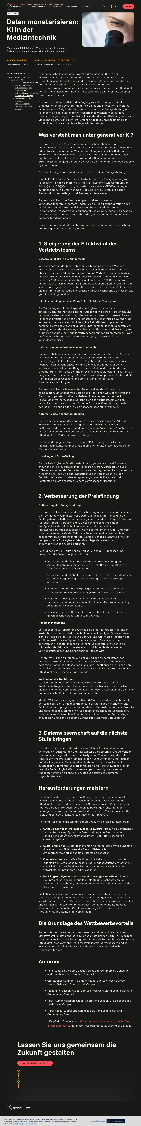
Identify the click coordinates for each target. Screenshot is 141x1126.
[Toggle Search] (104, 6)
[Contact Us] (35, 1063)
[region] (70, 1121)
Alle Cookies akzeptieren (116, 1121)
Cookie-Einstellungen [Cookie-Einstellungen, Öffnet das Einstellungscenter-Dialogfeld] (98, 1121)
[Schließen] (137, 1121)
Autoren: (18, 109)
